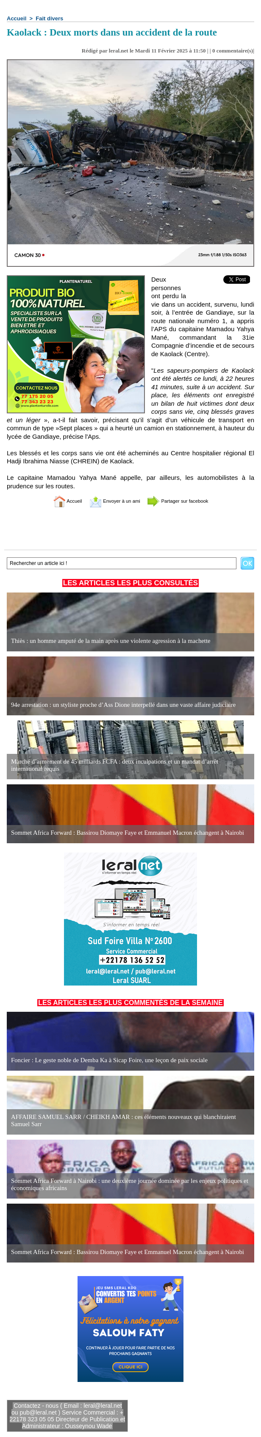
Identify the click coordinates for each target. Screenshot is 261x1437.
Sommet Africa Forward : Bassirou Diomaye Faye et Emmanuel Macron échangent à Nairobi (122, 833)
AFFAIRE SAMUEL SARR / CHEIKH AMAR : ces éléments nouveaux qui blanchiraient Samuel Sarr (127, 1120)
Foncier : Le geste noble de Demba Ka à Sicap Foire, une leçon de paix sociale (104, 1060)
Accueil (16, 18)
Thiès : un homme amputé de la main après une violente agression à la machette (105, 641)
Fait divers (49, 18)
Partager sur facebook (186, 500)
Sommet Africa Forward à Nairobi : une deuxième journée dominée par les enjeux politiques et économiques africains (123, 1184)
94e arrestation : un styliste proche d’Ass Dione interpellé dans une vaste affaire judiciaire (118, 705)
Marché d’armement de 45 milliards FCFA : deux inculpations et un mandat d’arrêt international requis (125, 765)
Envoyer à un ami (110, 500)
